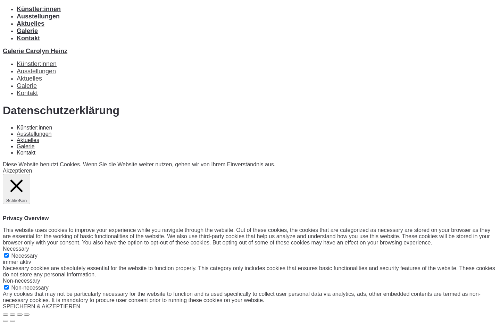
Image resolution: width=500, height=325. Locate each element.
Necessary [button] (16, 249)
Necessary (24, 256)
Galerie (27, 30)
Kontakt (28, 38)
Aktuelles (30, 23)
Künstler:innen (39, 9)
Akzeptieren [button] (17, 171)
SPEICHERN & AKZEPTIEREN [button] (41, 306)
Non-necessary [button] (21, 281)
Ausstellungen (38, 16)
